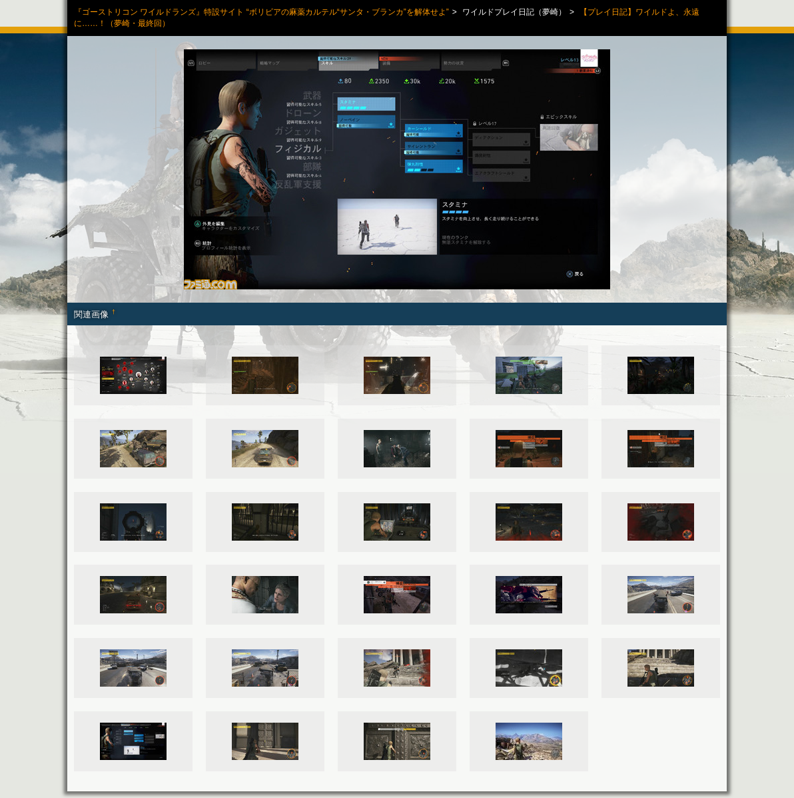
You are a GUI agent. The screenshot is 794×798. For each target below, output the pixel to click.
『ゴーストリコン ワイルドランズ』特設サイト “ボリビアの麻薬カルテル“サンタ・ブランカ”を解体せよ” (261, 12)
